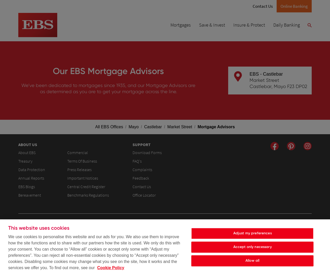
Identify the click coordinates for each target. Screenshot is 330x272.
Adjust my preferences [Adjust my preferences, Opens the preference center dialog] (252, 236)
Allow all (252, 263)
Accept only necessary (252, 249)
